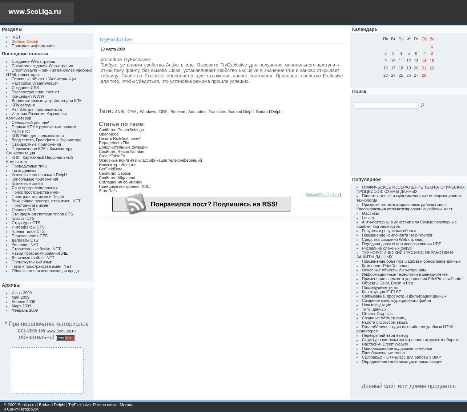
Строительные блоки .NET (36, 249)
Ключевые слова (27, 183)
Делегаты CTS (25, 240)
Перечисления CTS (30, 236)
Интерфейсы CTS (28, 227)
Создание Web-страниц (33, 61)
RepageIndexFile (114, 143)
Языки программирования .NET (41, 253)
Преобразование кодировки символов (397, 348)
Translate (217, 111)
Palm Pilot (21, 131)
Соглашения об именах (120, 182)
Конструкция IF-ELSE (381, 292)
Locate (368, 217)
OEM (132, 111)
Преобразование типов (383, 353)
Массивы (370, 213)
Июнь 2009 (22, 293)
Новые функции (376, 305)
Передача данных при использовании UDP (402, 244)
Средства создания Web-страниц (42, 66)
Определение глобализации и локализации (402, 361)
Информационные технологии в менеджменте (405, 274)
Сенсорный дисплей (30, 122)
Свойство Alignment (117, 177)
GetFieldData (110, 169)
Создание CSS (25, 87)
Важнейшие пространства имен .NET (46, 201)
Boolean (177, 111)
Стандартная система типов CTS (42, 214)
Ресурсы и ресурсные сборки (389, 231)
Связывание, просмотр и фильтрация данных (404, 296)
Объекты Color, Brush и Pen (387, 283)
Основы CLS (23, 209)
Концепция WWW (28, 96)
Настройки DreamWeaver (35, 83)
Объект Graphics (377, 313)
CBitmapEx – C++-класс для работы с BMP (401, 357)
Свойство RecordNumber (122, 151)
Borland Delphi (241, 111)
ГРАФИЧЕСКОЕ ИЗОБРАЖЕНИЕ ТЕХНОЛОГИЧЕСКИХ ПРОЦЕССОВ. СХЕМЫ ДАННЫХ (411, 189)
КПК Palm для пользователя (38, 135)
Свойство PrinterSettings (121, 130)
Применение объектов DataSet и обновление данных (411, 261)
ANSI (119, 111)
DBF (163, 111)
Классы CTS (23, 218)
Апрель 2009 (23, 301)
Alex (335, 195)
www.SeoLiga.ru (61, 331)
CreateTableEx (112, 156)
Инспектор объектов (118, 164)
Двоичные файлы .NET (33, 257)
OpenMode (108, 134)
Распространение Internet (35, 92)
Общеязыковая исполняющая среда (45, 270)
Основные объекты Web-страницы (44, 79)
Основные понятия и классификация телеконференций (150, 160)
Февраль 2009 (25, 310)
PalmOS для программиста (37, 109)
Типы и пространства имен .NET (42, 266)
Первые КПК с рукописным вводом (44, 127)
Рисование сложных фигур (387, 248)
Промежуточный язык (32, 262)
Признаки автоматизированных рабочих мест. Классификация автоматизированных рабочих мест (404, 206)
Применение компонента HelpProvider (397, 235)
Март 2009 (21, 306)
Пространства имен (30, 205)
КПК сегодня (23, 105)
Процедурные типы (29, 166)
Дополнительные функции (123, 147)
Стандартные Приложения (36, 144)
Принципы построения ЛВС (124, 186)
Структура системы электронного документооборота (410, 340)
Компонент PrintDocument (386, 265)
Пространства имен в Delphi (38, 196)
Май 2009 (20, 297)
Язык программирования (35, 188)
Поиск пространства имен (36, 192)
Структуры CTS (26, 223)
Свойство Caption (115, 173)
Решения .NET (25, 244)
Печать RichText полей (120, 138)
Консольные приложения (35, 179)
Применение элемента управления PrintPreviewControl (412, 278)
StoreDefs (108, 191)
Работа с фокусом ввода (385, 322)
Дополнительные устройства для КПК (46, 100)
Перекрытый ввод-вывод (385, 335)
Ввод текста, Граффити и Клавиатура (46, 140)
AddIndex (196, 111)
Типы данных (24, 170)
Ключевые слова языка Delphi (39, 175)
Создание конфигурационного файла (396, 300)
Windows (148, 111)
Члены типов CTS (28, 231)
